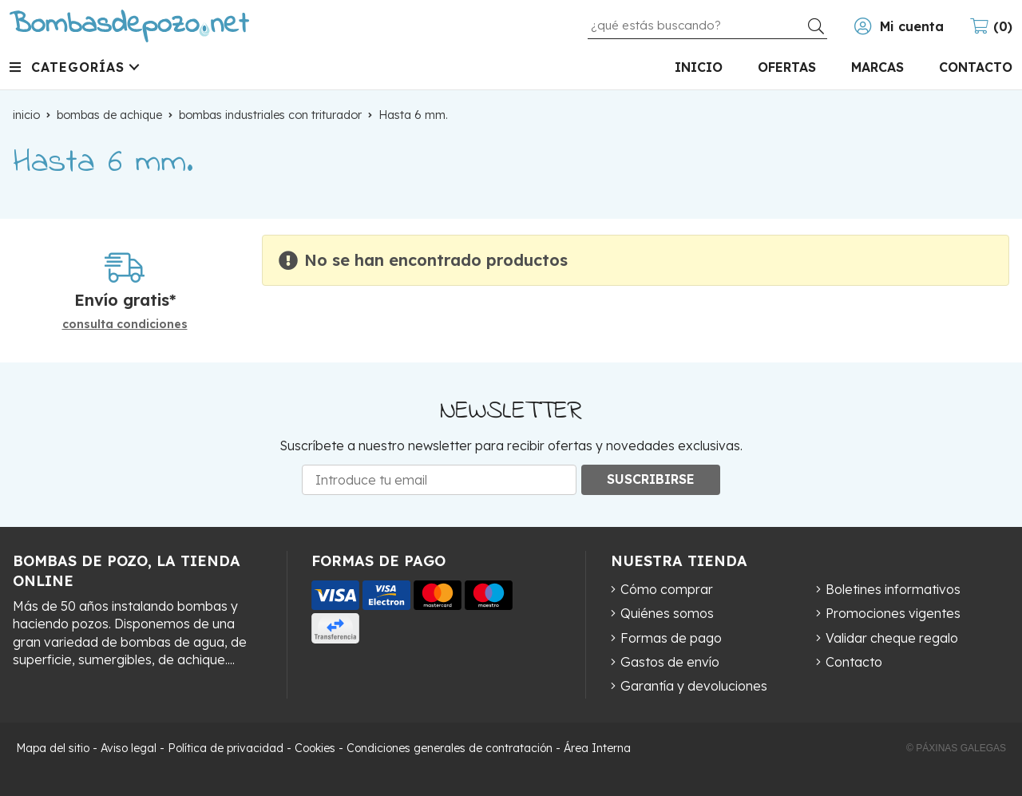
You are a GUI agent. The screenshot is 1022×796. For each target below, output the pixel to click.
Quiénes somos (667, 613)
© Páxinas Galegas (956, 748)
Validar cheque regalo (892, 638)
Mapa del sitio (52, 748)
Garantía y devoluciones (693, 686)
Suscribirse (651, 479)
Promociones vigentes (893, 613)
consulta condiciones (125, 324)
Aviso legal (128, 748)
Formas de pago (671, 638)
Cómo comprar (666, 589)
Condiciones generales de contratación (450, 748)
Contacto (854, 662)
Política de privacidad (225, 748)
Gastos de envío (669, 662)
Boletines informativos (893, 589)
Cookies (315, 748)
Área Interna (597, 748)
